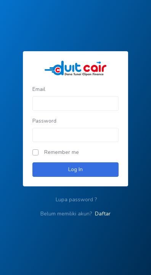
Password (44, 121)
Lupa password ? (76, 199)
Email (38, 89)
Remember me (61, 152)
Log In (75, 169)
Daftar (103, 213)
